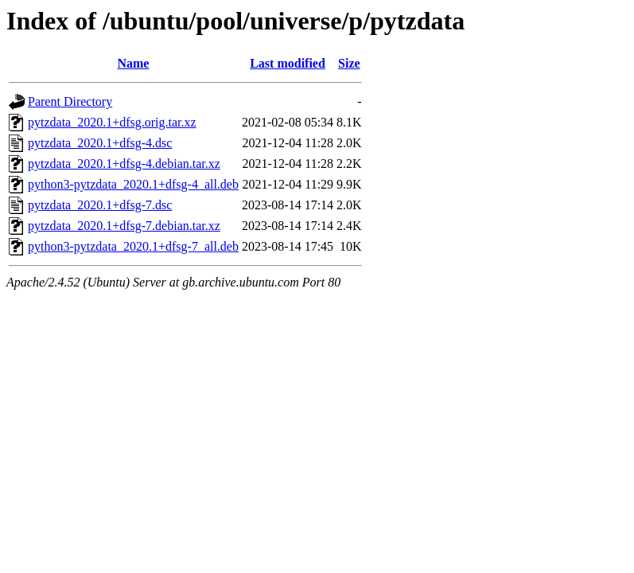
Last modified (287, 63)
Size (349, 63)
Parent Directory (70, 101)
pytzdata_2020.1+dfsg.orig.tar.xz (112, 122)
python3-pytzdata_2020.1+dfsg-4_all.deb (133, 184)
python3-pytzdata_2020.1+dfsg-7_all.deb (133, 246)
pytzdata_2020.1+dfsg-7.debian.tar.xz (124, 225)
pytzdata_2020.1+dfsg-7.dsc (100, 205)
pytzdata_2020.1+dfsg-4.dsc (100, 143)
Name (133, 63)
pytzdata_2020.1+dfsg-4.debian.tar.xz (124, 163)
